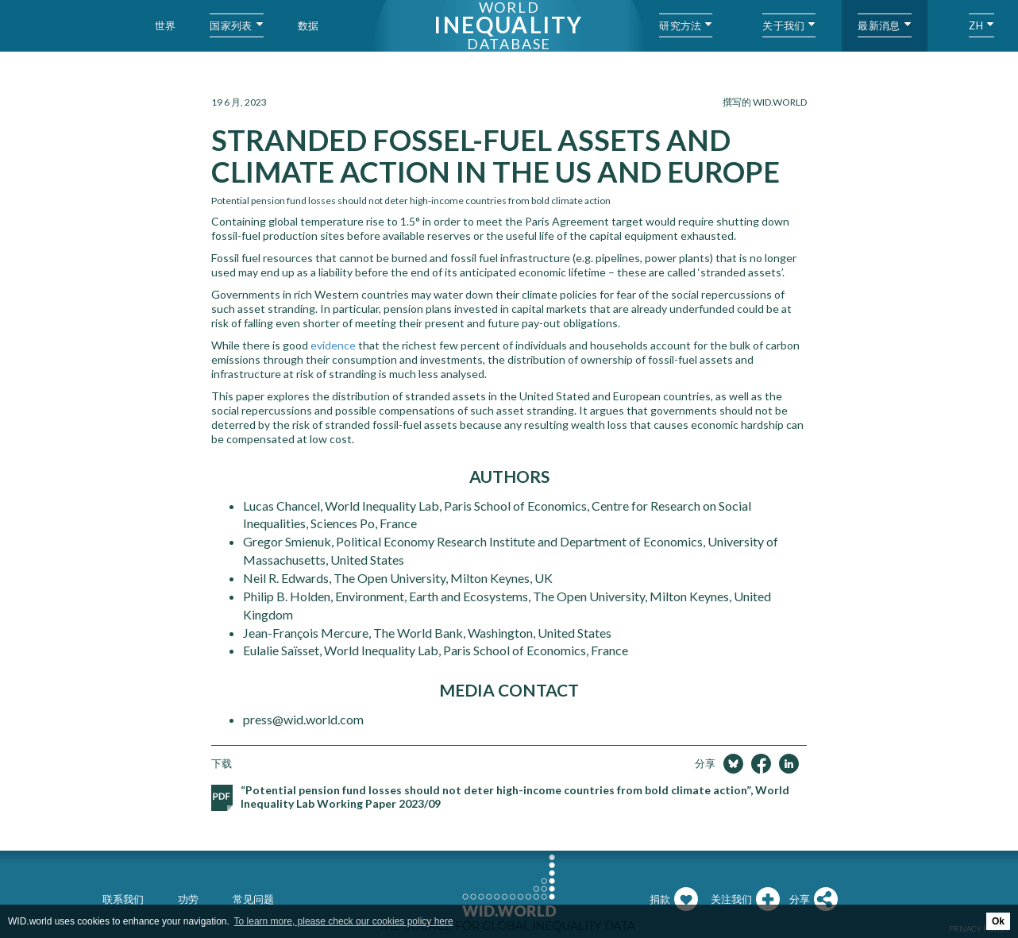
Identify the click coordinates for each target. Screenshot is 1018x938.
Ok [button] (998, 921)
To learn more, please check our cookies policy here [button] (343, 921)
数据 (308, 25)
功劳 (188, 899)
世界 (165, 25)
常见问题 (253, 899)
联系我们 (123, 899)
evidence (333, 345)
